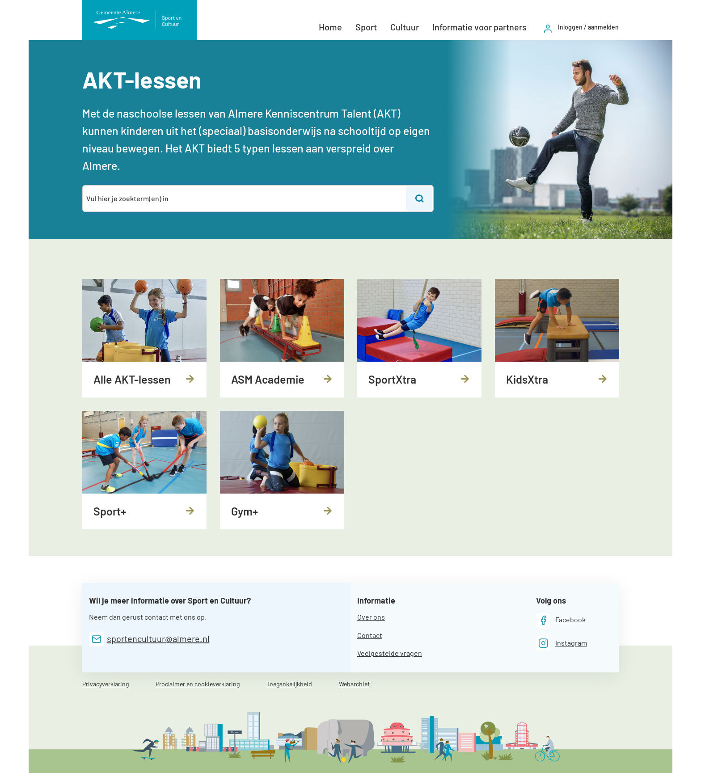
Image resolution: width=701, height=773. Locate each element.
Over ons (371, 616)
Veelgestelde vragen (389, 653)
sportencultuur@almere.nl (158, 638)
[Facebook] (561, 620)
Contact (369, 635)
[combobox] (245, 198)
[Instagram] (561, 643)
